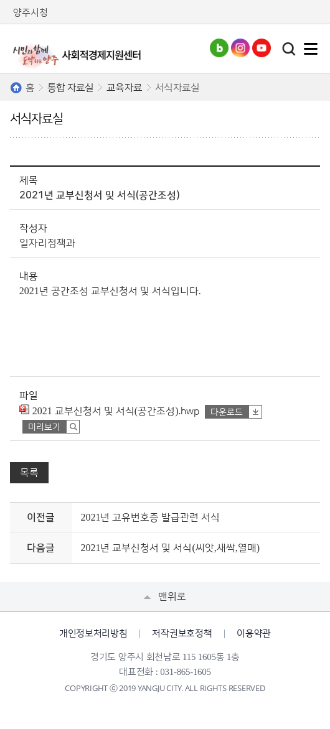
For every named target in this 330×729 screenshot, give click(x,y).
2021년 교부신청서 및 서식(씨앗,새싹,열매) (170, 548)
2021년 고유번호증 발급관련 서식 (150, 517)
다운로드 (226, 412)
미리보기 (44, 427)
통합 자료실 (70, 87)
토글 (289, 49)
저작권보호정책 (182, 633)
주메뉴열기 (311, 49)
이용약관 (254, 633)
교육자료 (124, 87)
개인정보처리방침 (93, 633)
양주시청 (30, 12)
